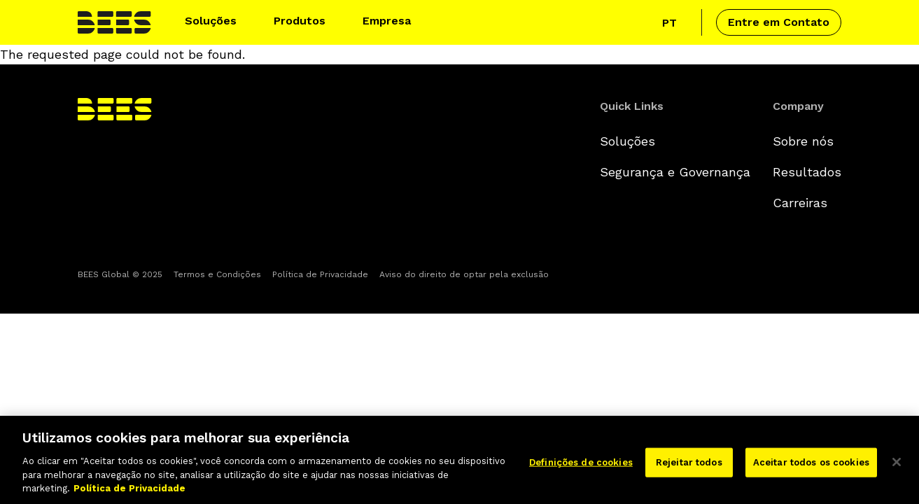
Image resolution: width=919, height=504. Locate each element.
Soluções (627, 141)
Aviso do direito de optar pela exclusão (464, 274)
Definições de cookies (581, 468)
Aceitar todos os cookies (811, 468)
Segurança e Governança (675, 171)
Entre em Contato (778, 22)
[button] (216, 22)
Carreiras (800, 202)
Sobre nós (803, 141)
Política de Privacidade (320, 274)
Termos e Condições (217, 274)
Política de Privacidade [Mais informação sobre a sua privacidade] (129, 494)
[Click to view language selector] (673, 22)
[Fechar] (896, 467)
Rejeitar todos (689, 468)
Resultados (807, 171)
